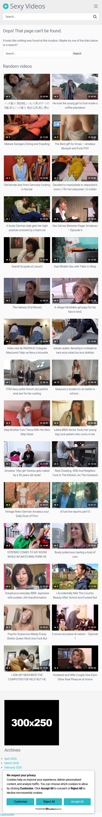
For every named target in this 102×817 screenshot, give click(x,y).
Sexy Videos (24, 6)
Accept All (77, 801)
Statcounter (7, 814)
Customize (20, 801)
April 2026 (10, 758)
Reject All (48, 801)
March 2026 (11, 763)
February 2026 (13, 767)
